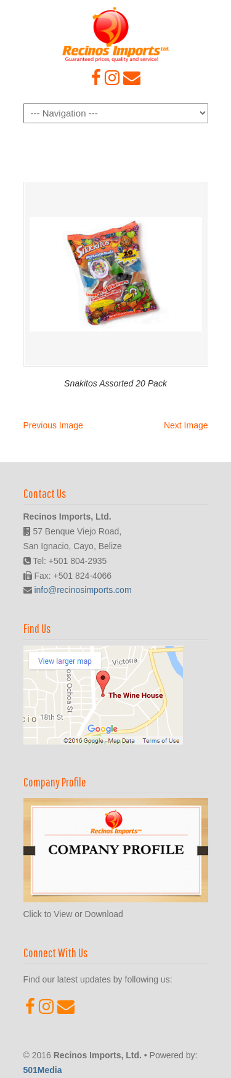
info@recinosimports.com (82, 590)
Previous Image (53, 425)
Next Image (186, 425)
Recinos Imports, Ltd (115, 34)
